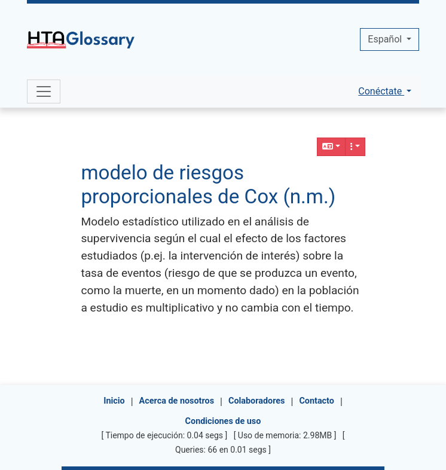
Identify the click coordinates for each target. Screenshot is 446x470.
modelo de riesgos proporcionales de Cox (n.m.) (208, 184)
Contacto (316, 401)
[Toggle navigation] (43, 91)
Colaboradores (256, 401)
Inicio (114, 401)
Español (386, 39)
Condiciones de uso (223, 421)
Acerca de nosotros (176, 401)
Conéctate (381, 91)
